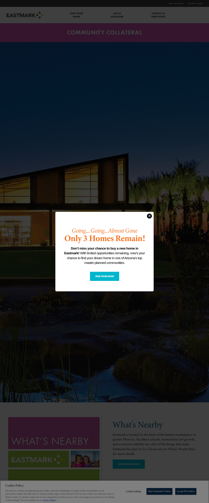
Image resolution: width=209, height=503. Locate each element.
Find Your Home (104, 276)
